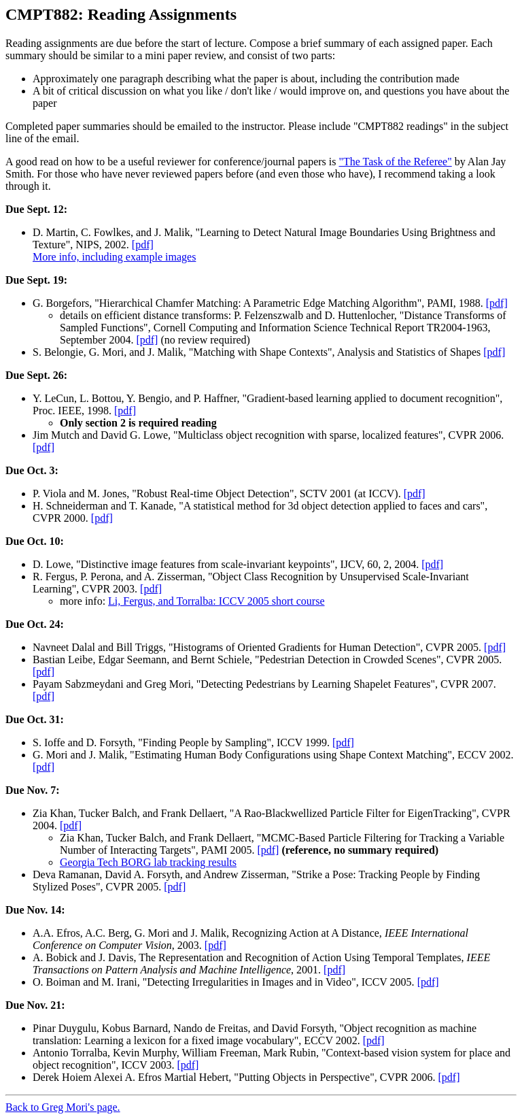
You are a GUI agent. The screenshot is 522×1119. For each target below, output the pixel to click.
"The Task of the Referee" (394, 161)
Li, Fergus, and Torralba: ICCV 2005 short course (216, 601)
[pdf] (143, 244)
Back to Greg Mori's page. (62, 1107)
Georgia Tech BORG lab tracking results (148, 862)
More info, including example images (114, 257)
